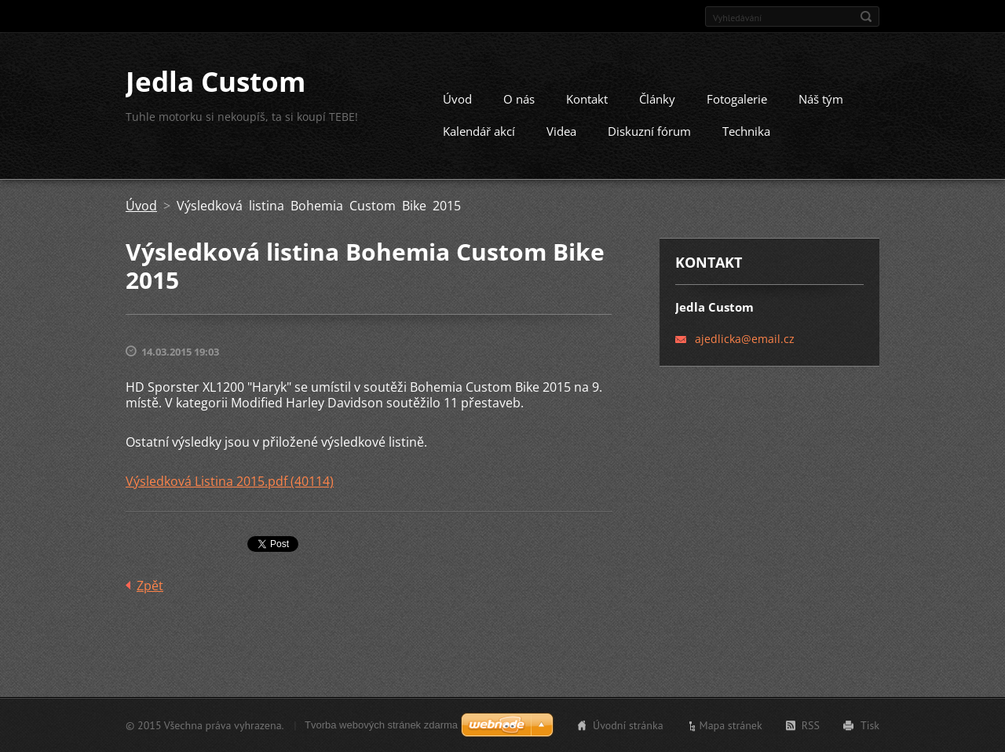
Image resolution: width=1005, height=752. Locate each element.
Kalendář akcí (479, 131)
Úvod (457, 99)
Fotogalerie (737, 99)
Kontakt (587, 99)
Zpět (150, 585)
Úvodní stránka (628, 725)
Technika (746, 131)
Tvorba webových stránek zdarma (381, 725)
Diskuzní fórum (649, 131)
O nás (519, 99)
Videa (561, 131)
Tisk (870, 725)
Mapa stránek (731, 725)
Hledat (866, 16)
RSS (811, 725)
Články (657, 99)
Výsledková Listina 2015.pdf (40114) (230, 481)
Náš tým (821, 99)
